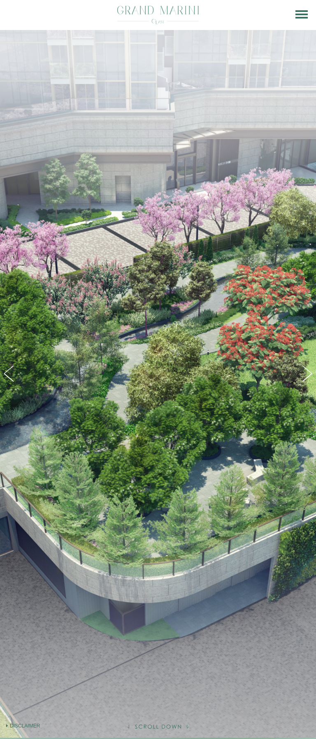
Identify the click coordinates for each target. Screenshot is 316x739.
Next (306, 373)
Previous (10, 373)
